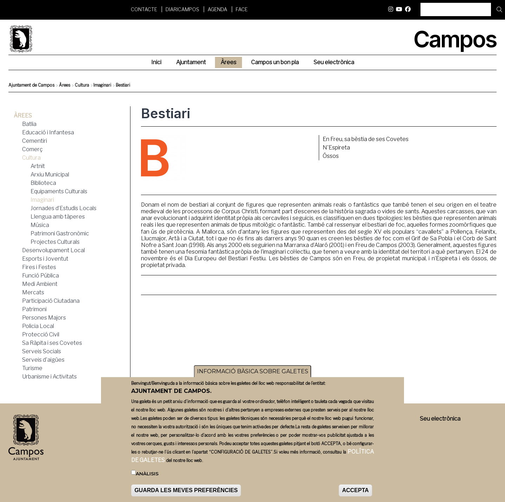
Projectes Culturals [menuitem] (55, 242)
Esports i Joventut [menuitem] (45, 258)
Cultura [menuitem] (31, 157)
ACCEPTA (355, 491)
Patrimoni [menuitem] (34, 309)
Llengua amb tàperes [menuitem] (58, 216)
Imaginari (102, 85)
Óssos (331, 156)
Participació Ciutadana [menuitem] (51, 300)
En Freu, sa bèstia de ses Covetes (366, 139)
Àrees (64, 85)
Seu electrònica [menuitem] (334, 62)
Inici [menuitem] (156, 62)
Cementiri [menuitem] (34, 141)
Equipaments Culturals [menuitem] (59, 191)
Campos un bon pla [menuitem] (275, 62)
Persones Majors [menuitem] (44, 317)
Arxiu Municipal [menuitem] (50, 174)
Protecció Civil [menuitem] (40, 334)
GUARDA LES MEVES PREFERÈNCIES (186, 491)
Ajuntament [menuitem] (191, 62)
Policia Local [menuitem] (38, 326)
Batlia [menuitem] (29, 124)
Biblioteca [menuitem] (43, 183)
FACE (242, 9)
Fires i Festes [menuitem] (39, 267)
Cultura (82, 85)
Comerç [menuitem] (32, 149)
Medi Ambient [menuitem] (40, 284)
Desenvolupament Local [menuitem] (53, 250)
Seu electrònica (440, 418)
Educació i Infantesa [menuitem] (48, 132)
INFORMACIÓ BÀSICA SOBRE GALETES (252, 371)
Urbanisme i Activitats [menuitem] (49, 376)
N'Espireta (336, 147)
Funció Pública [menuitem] (40, 275)
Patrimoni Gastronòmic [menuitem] (60, 233)
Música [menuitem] (40, 225)
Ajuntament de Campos (31, 85)
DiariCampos (182, 9)
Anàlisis (147, 473)
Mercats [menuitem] (33, 292)
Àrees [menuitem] (228, 62)
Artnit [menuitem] (38, 166)
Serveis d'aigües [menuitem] (43, 359)
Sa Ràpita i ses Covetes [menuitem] (52, 343)
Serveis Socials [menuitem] (41, 351)
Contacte (144, 9)
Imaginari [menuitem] (42, 199)
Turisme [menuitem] (32, 368)
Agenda (217, 9)
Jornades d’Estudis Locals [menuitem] (63, 208)
